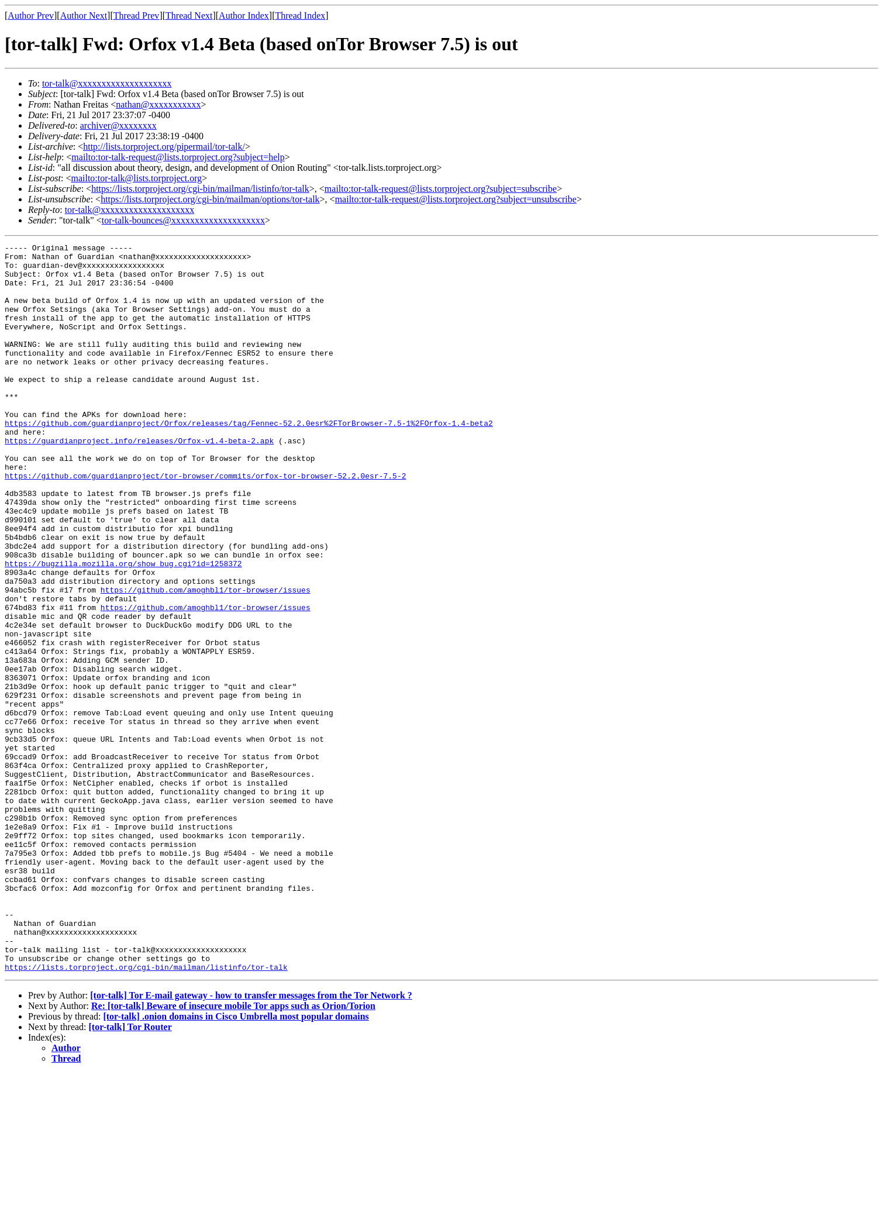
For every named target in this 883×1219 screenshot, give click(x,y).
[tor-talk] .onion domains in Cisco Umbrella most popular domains (235, 1162)
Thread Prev (136, 15)
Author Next (83, 15)
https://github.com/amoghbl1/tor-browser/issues (206, 660)
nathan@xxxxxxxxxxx (158, 104)
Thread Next (188, 15)
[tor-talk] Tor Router (130, 1172)
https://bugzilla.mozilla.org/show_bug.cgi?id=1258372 (123, 628)
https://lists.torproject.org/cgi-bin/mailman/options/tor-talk (210, 199)
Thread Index (300, 15)
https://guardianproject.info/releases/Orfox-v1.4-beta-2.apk (139, 481)
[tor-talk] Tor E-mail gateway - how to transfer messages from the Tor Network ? (251, 1141)
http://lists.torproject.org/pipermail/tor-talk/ (164, 146)
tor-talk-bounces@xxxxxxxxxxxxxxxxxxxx (183, 220)
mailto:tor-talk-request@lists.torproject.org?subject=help (177, 157)
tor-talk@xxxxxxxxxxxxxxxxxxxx (107, 83)
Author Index (244, 15)
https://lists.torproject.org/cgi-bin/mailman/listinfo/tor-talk (200, 189)
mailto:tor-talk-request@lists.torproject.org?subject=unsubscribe (456, 199)
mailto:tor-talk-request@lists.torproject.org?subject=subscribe (441, 189)
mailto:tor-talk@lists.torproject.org (136, 178)
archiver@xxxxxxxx (118, 125)
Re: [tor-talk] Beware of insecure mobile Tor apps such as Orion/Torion (233, 1151)
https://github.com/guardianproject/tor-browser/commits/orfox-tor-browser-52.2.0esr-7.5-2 (205, 523)
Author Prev (31, 15)
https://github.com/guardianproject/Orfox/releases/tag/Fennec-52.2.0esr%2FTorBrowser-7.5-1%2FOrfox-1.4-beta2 (249, 459)
